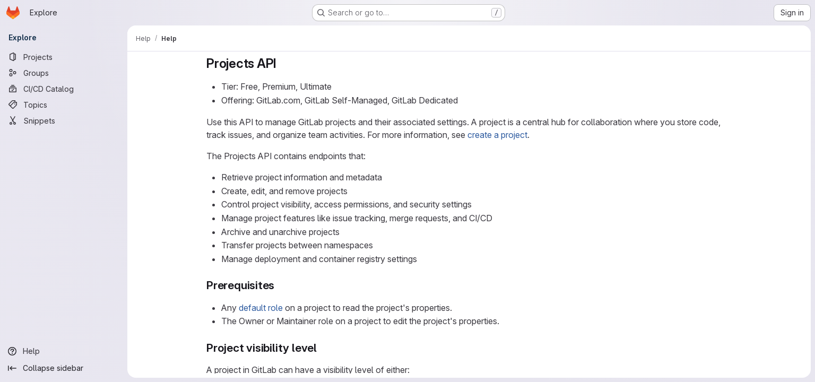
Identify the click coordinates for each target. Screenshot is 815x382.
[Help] (63, 351)
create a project (497, 134)
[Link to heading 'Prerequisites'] (280, 285)
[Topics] (63, 104)
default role (261, 307)
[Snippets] (63, 120)
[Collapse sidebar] (63, 368)
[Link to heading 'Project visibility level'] (323, 347)
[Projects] (63, 56)
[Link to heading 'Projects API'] (283, 63)
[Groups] (63, 72)
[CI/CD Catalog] (63, 88)
